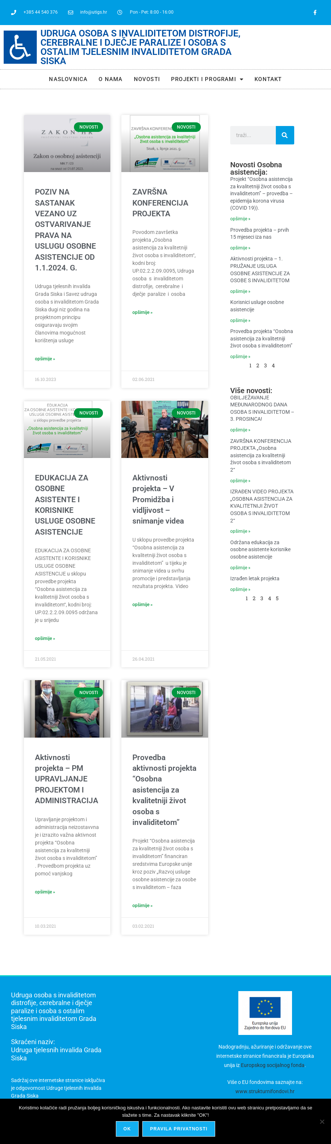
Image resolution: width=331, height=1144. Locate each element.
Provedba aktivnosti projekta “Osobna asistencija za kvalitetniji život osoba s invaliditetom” (164, 790)
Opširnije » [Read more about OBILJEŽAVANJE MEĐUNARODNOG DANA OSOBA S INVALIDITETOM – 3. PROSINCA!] (240, 430)
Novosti (147, 79)
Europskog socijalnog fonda (273, 1065)
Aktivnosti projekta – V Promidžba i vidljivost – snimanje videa (158, 499)
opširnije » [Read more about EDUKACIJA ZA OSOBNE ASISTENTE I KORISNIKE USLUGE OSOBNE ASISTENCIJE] (45, 638)
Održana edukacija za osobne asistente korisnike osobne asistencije (260, 549)
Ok (127, 1128)
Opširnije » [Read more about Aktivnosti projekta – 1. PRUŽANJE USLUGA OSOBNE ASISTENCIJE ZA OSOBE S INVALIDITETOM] (240, 291)
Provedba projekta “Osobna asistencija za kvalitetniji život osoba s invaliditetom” (261, 338)
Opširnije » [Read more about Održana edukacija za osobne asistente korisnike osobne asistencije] (240, 567)
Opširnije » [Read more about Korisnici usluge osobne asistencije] (240, 320)
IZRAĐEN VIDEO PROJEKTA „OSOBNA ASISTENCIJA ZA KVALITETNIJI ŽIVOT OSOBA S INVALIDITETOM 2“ (261, 506)
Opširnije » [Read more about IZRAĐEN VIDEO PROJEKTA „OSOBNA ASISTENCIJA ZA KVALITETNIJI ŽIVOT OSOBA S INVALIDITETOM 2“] (240, 531)
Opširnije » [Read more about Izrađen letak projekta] (240, 589)
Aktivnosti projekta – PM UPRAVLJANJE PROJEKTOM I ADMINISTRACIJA (66, 779)
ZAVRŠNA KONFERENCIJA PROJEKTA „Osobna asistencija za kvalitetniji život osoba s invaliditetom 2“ (260, 455)
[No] (321, 1121)
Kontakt (268, 79)
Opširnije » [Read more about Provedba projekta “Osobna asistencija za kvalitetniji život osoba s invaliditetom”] (240, 356)
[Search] (285, 135)
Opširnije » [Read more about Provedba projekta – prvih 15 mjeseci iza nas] (240, 248)
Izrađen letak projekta (255, 578)
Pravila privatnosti (178, 1128)
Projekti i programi (207, 79)
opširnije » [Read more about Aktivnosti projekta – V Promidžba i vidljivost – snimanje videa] (142, 604)
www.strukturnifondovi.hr (265, 1091)
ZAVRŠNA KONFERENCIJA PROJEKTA (160, 203)
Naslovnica (68, 79)
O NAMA (110, 79)
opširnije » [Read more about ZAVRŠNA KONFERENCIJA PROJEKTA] (142, 312)
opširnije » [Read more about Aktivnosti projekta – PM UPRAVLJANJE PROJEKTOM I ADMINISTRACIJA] (45, 892)
